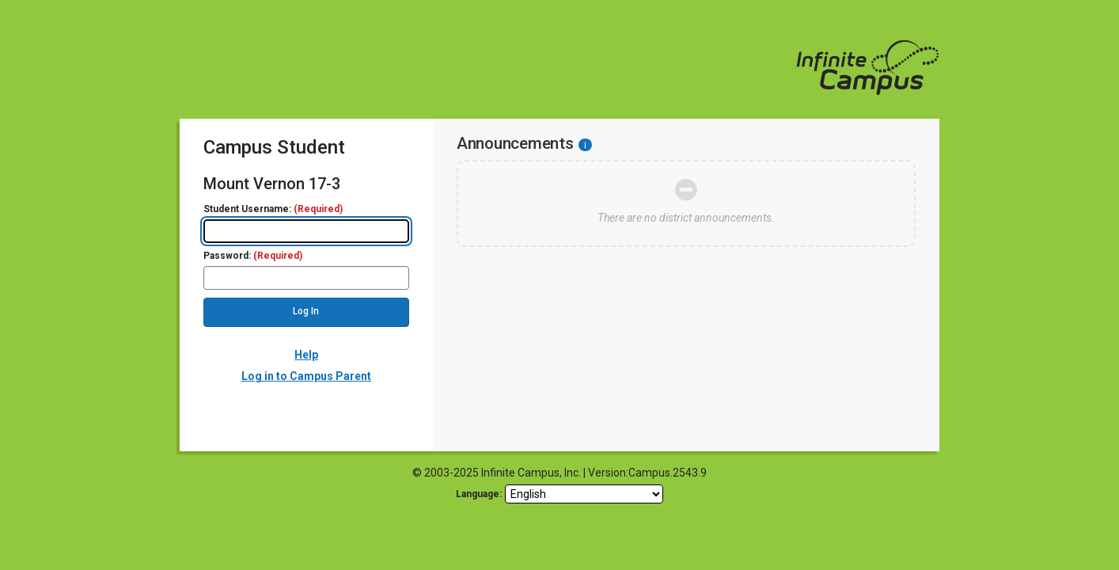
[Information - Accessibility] (585, 145)
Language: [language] (479, 494)
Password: (252, 256)
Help (306, 354)
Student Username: (273, 209)
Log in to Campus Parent (306, 376)
